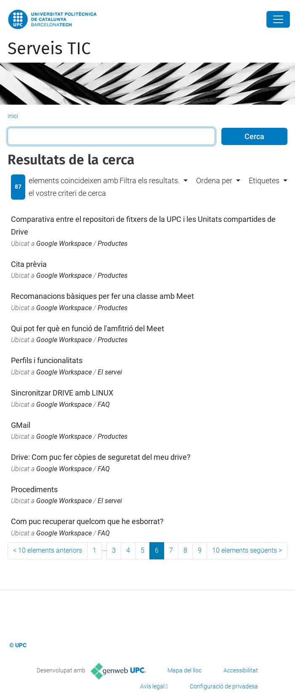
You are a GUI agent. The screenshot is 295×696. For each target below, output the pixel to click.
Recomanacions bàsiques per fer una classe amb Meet (102, 296)
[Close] (278, 19)
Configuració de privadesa (224, 686)
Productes (113, 244)
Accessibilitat (240, 670)
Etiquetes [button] (264, 180)
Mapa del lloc (184, 670)
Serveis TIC (49, 49)
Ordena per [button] (214, 180)
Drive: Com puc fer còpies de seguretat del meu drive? (101, 457)
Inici (13, 116)
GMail (20, 425)
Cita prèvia (29, 264)
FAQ (104, 405)
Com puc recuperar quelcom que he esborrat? (87, 521)
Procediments (34, 489)
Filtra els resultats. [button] (150, 180)
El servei (110, 372)
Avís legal (152, 686)
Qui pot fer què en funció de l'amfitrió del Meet (87, 328)
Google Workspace (64, 244)
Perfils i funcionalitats (46, 360)
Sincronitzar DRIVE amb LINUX (62, 392)
